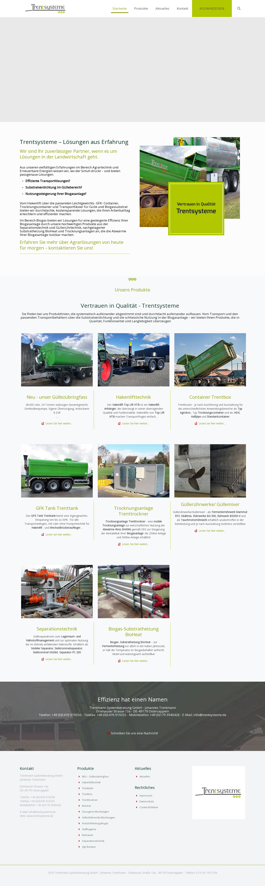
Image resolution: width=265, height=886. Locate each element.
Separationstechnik (93, 841)
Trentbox (87, 794)
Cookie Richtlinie (148, 807)
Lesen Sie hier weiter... (58, 423)
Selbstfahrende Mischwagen (98, 817)
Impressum (145, 795)
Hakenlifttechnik (91, 782)
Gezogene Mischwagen (95, 811)
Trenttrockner (90, 800)
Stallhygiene (89, 829)
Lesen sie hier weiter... (212, 423)
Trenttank (87, 788)
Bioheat (86, 805)
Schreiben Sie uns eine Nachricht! (134, 733)
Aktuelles (144, 776)
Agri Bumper (89, 846)
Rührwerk (87, 835)
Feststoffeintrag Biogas (95, 823)
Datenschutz (146, 801)
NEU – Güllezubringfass (95, 776)
